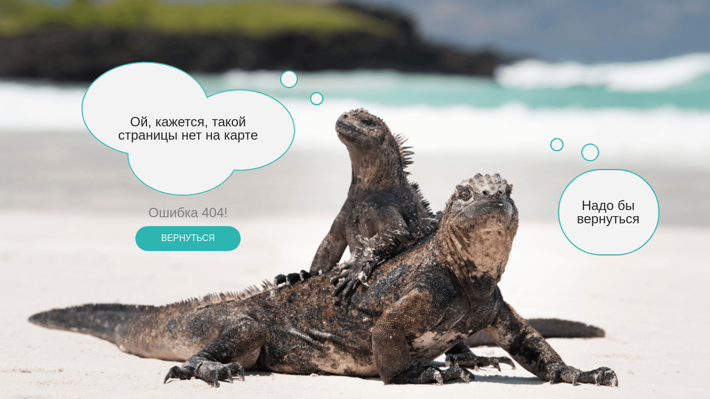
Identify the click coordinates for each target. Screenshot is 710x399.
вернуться (188, 238)
